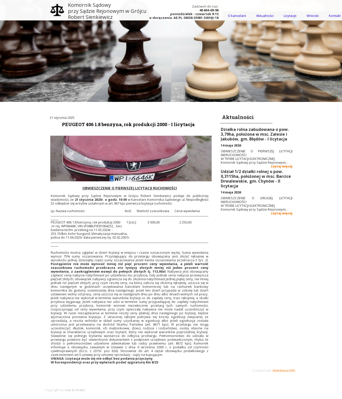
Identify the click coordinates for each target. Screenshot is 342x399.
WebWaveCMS (284, 370)
